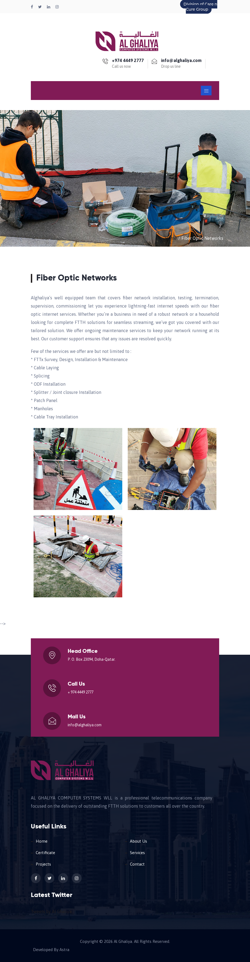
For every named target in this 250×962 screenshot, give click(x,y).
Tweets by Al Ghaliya (51, 911)
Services (137, 852)
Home (171, 238)
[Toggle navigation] (206, 90)
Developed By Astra (51, 949)
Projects (43, 864)
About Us (138, 841)
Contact (137, 864)
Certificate (45, 852)
